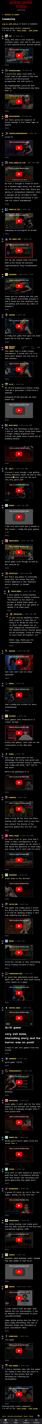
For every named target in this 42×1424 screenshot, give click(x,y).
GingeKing (12, 797)
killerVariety (13, 1100)
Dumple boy (13, 1137)
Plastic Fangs (14, 835)
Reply (7, 65)
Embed (31, 1416)
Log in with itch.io (10, 24)
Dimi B (11, 468)
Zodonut (12, 1255)
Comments (36, 1421)
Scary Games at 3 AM (17, 162)
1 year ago (33, 133)
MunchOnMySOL (14, 116)
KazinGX (12, 1286)
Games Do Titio (14, 209)
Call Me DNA (13, 904)
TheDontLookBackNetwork (18, 133)
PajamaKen (13, 875)
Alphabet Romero (12, 347)
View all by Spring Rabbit (14, 1416)
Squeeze (12, 651)
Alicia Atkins (13, 425)
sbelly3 (11, 505)
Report (26, 1416)
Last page (33, 30)
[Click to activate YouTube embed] (19, 55)
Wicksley (12, 315)
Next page (21, 30)
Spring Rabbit (16, 591)
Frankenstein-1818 (15, 973)
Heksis (11, 683)
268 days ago (27, 70)
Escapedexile (13, 1188)
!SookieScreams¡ (15, 70)
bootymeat (13, 274)
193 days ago (18, 36)
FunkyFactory (14, 1220)
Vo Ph (11, 384)
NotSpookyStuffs (15, 1071)
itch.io (4, 1416)
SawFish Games (14, 1008)
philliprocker (13, 1336)
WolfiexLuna (13, 573)
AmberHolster (14, 541)
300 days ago (26, 116)
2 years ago (26, 209)
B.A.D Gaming (13, 1365)
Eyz (10, 36)
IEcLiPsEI (12, 716)
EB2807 (11, 941)
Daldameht (12, 1058)
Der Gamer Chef (15, 239)
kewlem (11, 1169)
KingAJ (11, 754)
